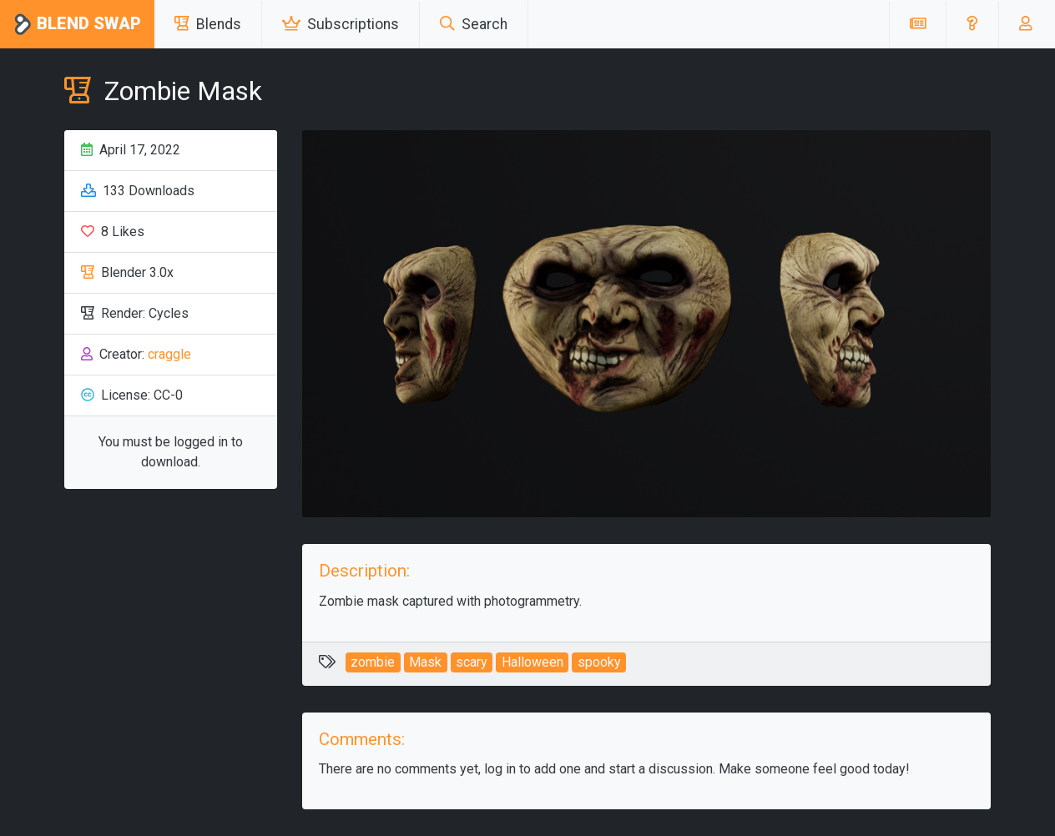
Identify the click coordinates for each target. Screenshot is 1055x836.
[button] (972, 24)
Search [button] (473, 24)
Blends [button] (207, 24)
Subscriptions (340, 24)
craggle (169, 354)
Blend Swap (77, 25)
